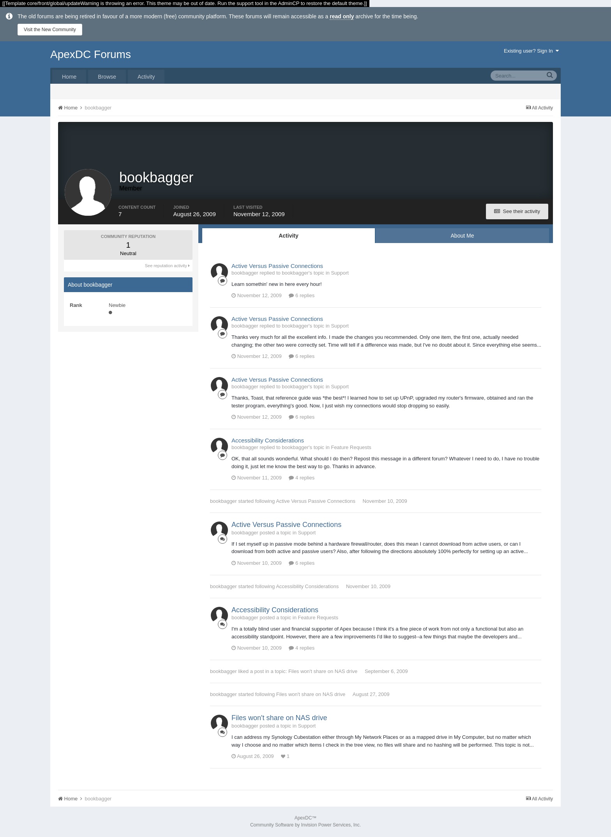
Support (340, 274)
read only (342, 16)
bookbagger (223, 502)
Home (69, 77)
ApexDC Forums (90, 54)
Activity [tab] (288, 236)
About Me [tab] (462, 236)
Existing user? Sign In (531, 51)
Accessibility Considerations (267, 441)
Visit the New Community (50, 29)
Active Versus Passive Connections (277, 266)
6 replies (301, 297)
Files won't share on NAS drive (322, 672)
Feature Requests (351, 448)
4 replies (301, 479)
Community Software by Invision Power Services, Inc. (305, 825)
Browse (107, 77)
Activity (146, 77)
